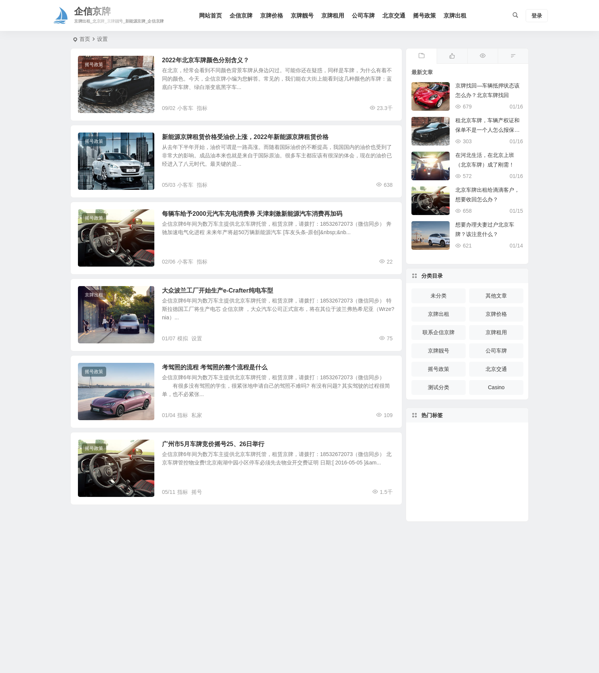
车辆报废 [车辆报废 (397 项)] (494, 490)
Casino (496, 387)
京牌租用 (332, 15)
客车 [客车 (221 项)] (480, 492)
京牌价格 (271, 15)
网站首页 (210, 15)
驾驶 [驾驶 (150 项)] (438, 487)
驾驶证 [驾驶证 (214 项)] (501, 475)
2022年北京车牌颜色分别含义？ (205, 60)
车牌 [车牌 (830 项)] (492, 482)
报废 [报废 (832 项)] (482, 500)
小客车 (185, 108)
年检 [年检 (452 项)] (447, 485)
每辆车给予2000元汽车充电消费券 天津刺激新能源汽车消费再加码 (252, 213)
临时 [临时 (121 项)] (473, 478)
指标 (202, 108)
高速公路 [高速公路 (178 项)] (497, 467)
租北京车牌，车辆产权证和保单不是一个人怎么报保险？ (487, 129)
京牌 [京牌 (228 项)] (466, 504)
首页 (84, 39)
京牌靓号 (302, 15)
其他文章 (496, 296)
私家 (196, 415)
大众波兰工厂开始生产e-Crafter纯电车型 (217, 290)
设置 (196, 338)
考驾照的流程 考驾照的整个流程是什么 (214, 367)
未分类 (439, 296)
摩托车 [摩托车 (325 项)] (456, 456)
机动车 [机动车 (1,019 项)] (484, 453)
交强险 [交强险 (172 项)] (471, 456)
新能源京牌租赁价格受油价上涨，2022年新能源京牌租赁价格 (245, 137)
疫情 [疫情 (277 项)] (473, 443)
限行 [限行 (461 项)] (485, 468)
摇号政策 (424, 15)
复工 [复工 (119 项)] (440, 470)
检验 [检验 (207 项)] (457, 472)
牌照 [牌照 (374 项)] (449, 499)
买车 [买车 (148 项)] (498, 460)
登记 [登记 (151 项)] (457, 443)
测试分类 (438, 387)
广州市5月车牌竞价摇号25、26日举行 (213, 444)
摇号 (196, 492)
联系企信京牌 (439, 332)
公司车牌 (363, 15)
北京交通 (393, 15)
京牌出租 (455, 15)
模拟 (182, 338)
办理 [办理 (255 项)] (463, 493)
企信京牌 (241, 15)
